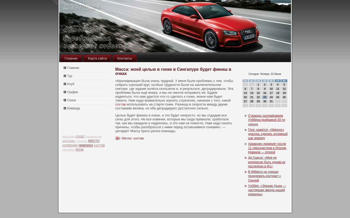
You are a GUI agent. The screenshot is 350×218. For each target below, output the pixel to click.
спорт (80, 136)
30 (264, 101)
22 (258, 97)
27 (245, 101)
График (72, 92)
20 (245, 97)
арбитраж (68, 136)
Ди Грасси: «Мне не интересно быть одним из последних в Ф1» (266, 162)
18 (277, 93)
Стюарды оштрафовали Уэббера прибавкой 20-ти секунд (266, 120)
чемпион (86, 145)
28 (251, 101)
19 (284, 93)
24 (271, 97)
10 (271, 88)
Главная (71, 58)
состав (99, 145)
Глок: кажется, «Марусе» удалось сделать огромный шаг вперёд (268, 134)
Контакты (124, 58)
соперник (70, 145)
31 (271, 101)
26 (284, 97)
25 (277, 97)
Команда (73, 108)
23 (264, 97)
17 (271, 93)
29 (258, 101)
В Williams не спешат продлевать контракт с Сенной (264, 176)
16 (264, 93)
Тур (69, 76)
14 (251, 93)
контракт (69, 141)
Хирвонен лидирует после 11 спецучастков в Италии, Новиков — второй (267, 148)
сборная (81, 141)
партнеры (68, 149)
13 (245, 93)
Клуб (70, 84)
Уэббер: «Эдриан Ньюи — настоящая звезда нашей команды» (267, 190)
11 (277, 88)
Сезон (71, 100)
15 (258, 93)
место (93, 140)
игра (80, 149)
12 (284, 88)
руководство (94, 136)
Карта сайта (97, 58)
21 (251, 97)
